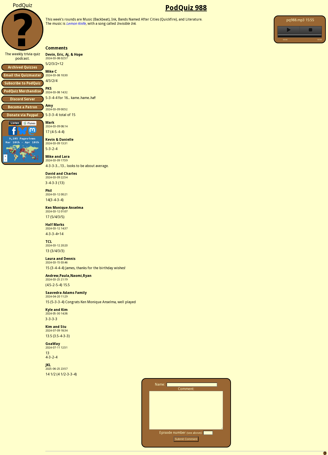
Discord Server (22, 99)
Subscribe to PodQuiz (22, 83)
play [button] (289, 30)
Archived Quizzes (22, 67)
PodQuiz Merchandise (22, 91)
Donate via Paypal (22, 115)
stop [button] (311, 30)
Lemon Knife (76, 23)
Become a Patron (22, 107)
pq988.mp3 (295, 20)
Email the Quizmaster (22, 75)
